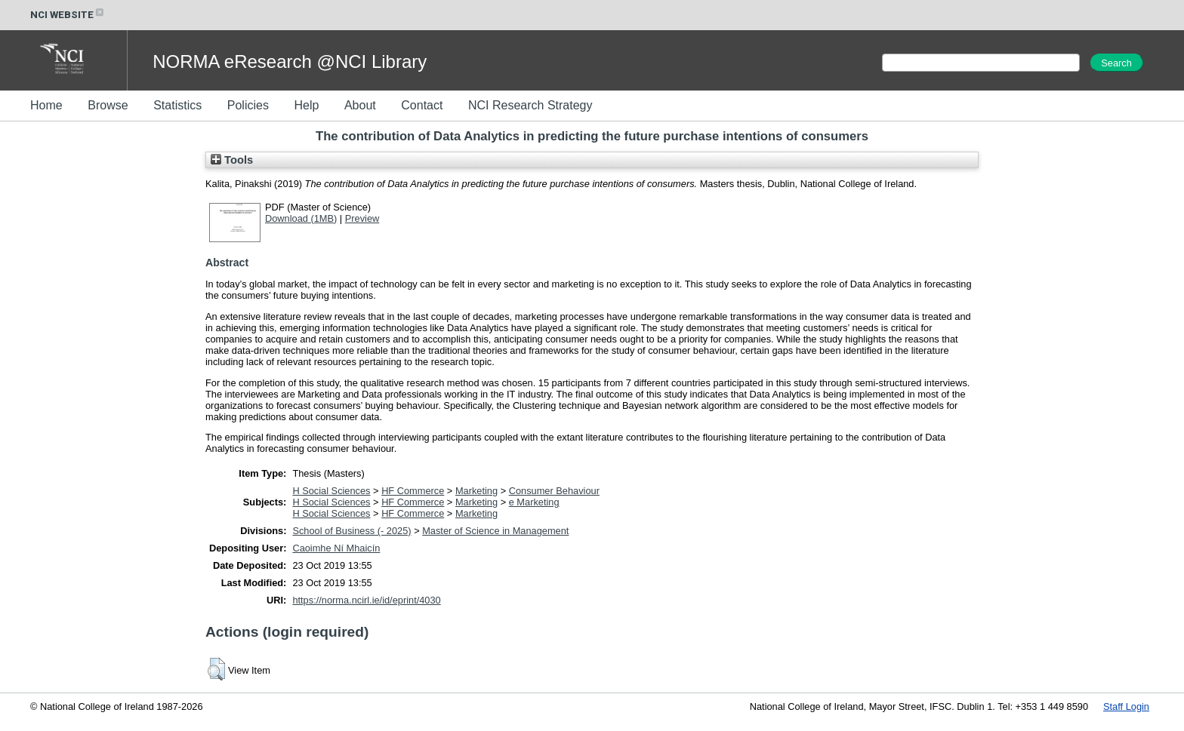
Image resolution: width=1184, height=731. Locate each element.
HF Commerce (412, 490)
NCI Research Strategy (530, 105)
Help (306, 105)
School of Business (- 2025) (351, 530)
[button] (216, 669)
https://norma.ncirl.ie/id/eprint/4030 (366, 600)
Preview (362, 218)
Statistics (177, 105)
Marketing (476, 490)
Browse (108, 105)
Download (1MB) (301, 218)
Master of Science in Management (495, 530)
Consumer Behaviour (554, 490)
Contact (421, 105)
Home (46, 105)
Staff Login (1126, 706)
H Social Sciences (331, 490)
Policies (248, 105)
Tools (232, 160)
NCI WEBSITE (68, 14)
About (360, 105)
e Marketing (534, 502)
